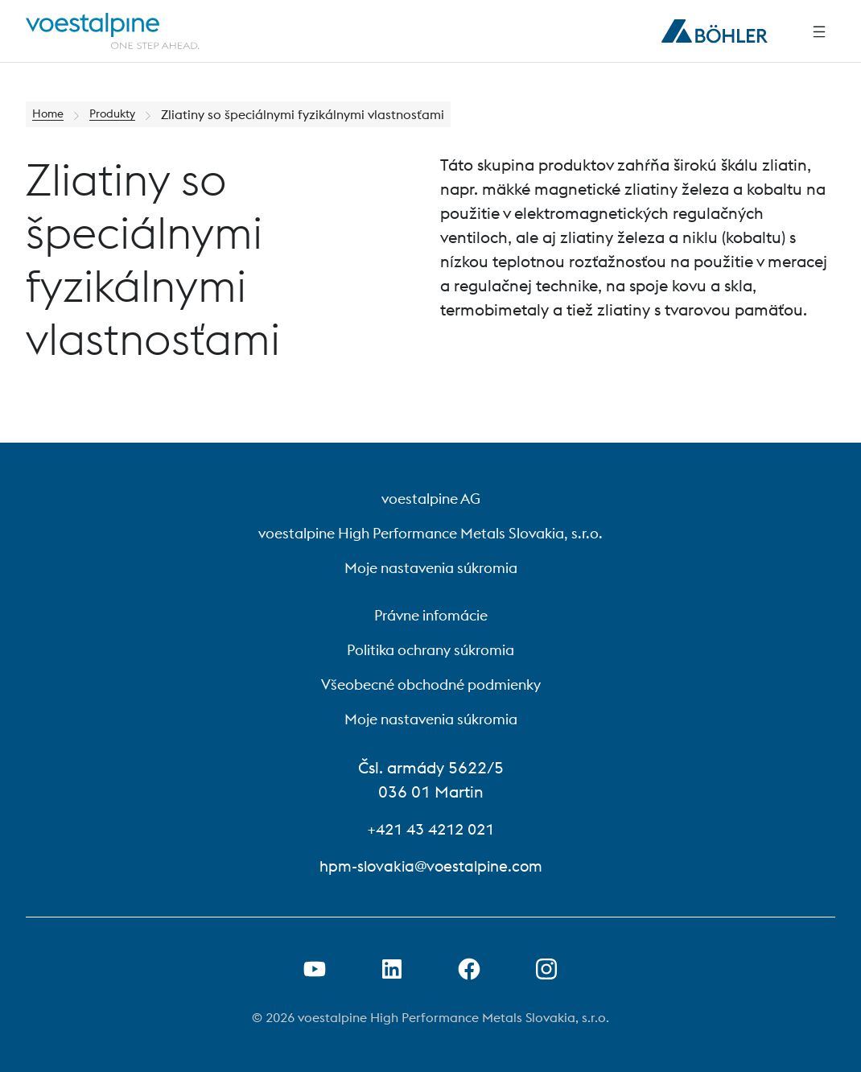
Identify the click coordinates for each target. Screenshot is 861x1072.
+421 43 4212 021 (431, 828)
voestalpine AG (430, 498)
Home (50, 114)
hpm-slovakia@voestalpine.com (430, 866)
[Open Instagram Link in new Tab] (546, 969)
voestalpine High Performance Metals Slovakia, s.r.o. (430, 533)
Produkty (120, 114)
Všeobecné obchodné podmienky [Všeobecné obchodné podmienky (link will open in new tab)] (431, 684)
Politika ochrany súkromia (430, 650)
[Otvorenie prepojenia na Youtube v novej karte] (315, 969)
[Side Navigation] (819, 31)
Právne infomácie (431, 615)
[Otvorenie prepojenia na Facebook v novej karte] (469, 969)
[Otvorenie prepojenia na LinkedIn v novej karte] (392, 969)
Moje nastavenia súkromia (430, 568)
